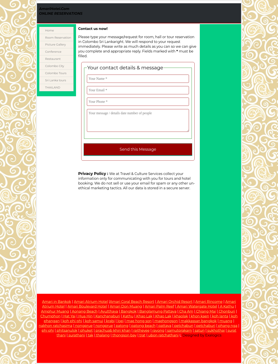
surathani (77, 335)
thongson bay (125, 335)
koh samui (94, 321)
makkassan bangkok (199, 321)
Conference (53, 51)
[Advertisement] (185, 13)
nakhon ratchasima (55, 326)
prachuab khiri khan (113, 330)
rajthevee (141, 330)
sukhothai (216, 330)
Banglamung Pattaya (158, 311)
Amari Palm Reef (159, 306)
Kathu (128, 316)
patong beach (143, 326)
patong (122, 326)
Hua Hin (85, 316)
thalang (103, 335)
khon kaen (200, 316)
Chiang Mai (206, 311)
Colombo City (54, 66)
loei (120, 321)
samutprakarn (179, 330)
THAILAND (52, 87)
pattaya (164, 326)
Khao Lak (144, 316)
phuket (86, 330)
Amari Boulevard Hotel (87, 306)
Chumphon (50, 316)
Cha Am (186, 311)
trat (142, 335)
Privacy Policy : (93, 173)
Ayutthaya (109, 311)
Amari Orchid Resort (174, 302)
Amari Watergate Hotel (196, 306)
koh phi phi (72, 321)
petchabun (183, 326)
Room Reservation (58, 37)
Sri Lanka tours (55, 80)
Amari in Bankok (56, 302)
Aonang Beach (85, 311)
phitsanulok (67, 330)
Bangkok (128, 311)
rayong (158, 330)
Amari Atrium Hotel (91, 302)
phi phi (48, 330)
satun (199, 330)
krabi (110, 321)
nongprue (84, 326)
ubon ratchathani (163, 335)
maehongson (166, 321)
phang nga (227, 326)
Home (49, 30)
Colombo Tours (55, 73)
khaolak (181, 316)
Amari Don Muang (126, 306)
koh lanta (220, 316)
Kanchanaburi (107, 316)
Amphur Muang (55, 311)
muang (226, 321)
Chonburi (227, 311)
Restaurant (53, 58)
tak (90, 335)
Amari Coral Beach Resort (132, 302)
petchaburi (205, 326)
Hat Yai (69, 316)
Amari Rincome (209, 302)
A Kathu (227, 306)
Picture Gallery (55, 44)
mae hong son (139, 321)
